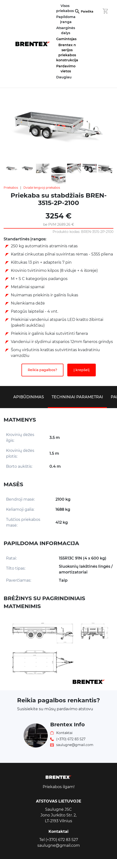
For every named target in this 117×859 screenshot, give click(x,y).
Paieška (87, 11)
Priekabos (11, 187)
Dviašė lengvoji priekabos (41, 187)
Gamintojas (66, 39)
